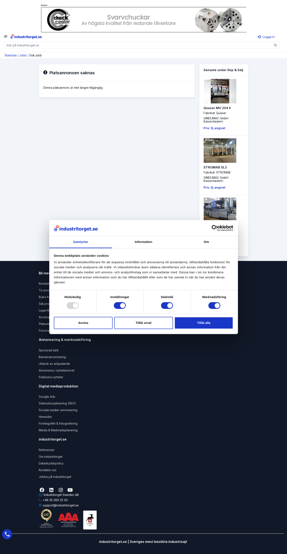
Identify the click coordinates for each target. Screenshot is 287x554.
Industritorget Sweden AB (59, 495)
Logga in (266, 37)
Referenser (47, 450)
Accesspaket (48, 317)
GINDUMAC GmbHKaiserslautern (216, 119)
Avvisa (83, 323)
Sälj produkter (48, 303)
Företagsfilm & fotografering (58, 423)
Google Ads (47, 396)
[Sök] (275, 45)
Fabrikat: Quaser (215, 113)
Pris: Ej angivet (214, 128)
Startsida (11, 55)
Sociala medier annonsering (58, 410)
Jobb (23, 55)
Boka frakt (46, 297)
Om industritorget (50, 456)
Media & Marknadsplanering (58, 430)
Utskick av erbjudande (54, 363)
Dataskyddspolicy (51, 463)
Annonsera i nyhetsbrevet (56, 370)
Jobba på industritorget (55, 476)
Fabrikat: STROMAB (217, 172)
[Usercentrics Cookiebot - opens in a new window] (214, 228)
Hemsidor (45, 416)
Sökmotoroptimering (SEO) (57, 403)
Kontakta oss (47, 470)
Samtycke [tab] (80, 242)
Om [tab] (206, 242)
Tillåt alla (203, 323)
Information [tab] (143, 242)
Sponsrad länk (49, 350)
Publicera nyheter (51, 377)
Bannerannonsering (52, 357)
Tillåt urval (143, 323)
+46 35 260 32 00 (53, 500)
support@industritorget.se (59, 505)
